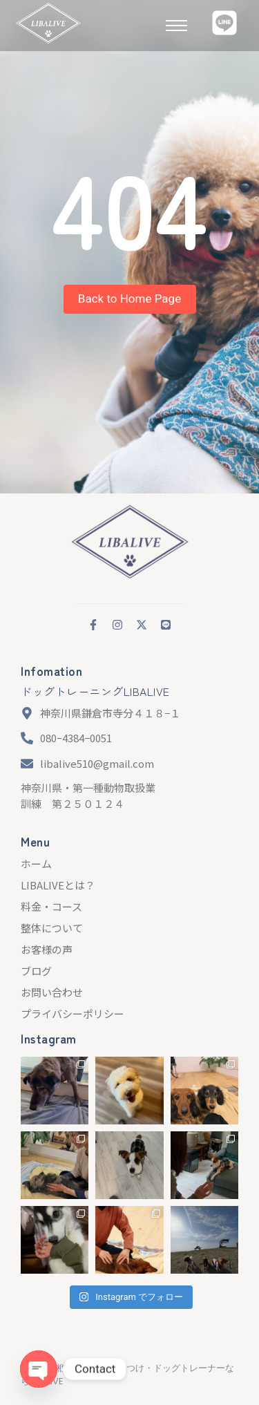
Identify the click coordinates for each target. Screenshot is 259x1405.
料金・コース (51, 906)
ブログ (36, 970)
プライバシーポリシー (72, 1013)
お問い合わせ (52, 992)
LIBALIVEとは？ (58, 885)
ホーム (36, 863)
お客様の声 (47, 949)
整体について (52, 928)
